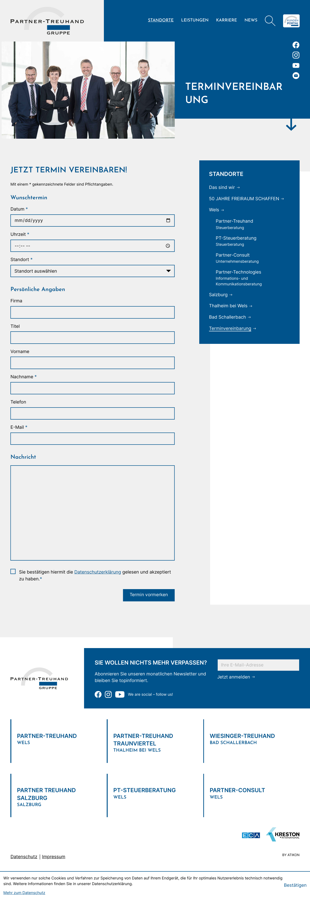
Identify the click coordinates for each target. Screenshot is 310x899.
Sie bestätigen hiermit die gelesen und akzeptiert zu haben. (94, 575)
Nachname (23, 376)
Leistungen (194, 21)
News (250, 21)
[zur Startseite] (47, 21)
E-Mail (18, 427)
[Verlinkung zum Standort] (58, 737)
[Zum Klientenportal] (291, 20)
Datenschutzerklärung (97, 572)
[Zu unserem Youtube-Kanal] (296, 65)
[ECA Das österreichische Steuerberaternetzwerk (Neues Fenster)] (251, 835)
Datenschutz (23, 856)
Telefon (17, 402)
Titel (14, 326)
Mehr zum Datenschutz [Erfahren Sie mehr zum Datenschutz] (24, 892)
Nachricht (22, 457)
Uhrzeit (19, 234)
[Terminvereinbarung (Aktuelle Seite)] (233, 328)
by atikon (290, 855)
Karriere (226, 21)
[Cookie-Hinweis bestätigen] (295, 885)
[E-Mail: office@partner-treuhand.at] (296, 75)
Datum (18, 209)
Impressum (53, 856)
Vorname (19, 351)
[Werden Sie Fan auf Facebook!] (296, 45)
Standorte (161, 21)
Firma (16, 301)
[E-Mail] (258, 664)
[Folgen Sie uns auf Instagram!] (296, 55)
